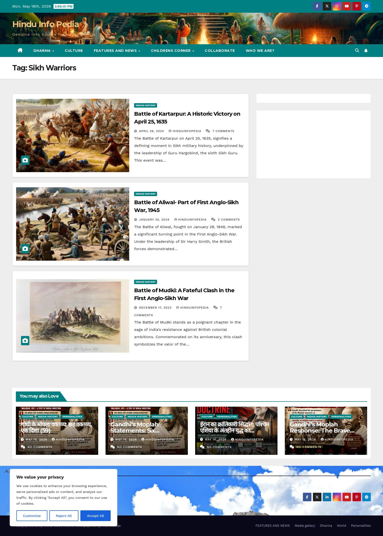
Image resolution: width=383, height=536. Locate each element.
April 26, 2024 (152, 131)
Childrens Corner (171, 50)
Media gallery (305, 525)
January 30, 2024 (154, 219)
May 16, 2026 (37, 439)
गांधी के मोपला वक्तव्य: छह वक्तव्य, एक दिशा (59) (56, 427)
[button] (357, 50)
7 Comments (223, 131)
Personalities (72, 416)
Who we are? (260, 50)
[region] (63, 497)
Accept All (95, 516)
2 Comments (229, 219)
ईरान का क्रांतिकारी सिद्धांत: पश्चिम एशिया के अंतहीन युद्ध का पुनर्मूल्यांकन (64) (234, 430)
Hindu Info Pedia (45, 24)
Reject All (64, 516)
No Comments (39, 447)
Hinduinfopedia (185, 131)
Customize (32, 516)
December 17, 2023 (156, 307)
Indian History (146, 105)
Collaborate (220, 50)
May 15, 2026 (306, 439)
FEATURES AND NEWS (116, 50)
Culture (74, 50)
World (341, 525)
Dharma (42, 50)
